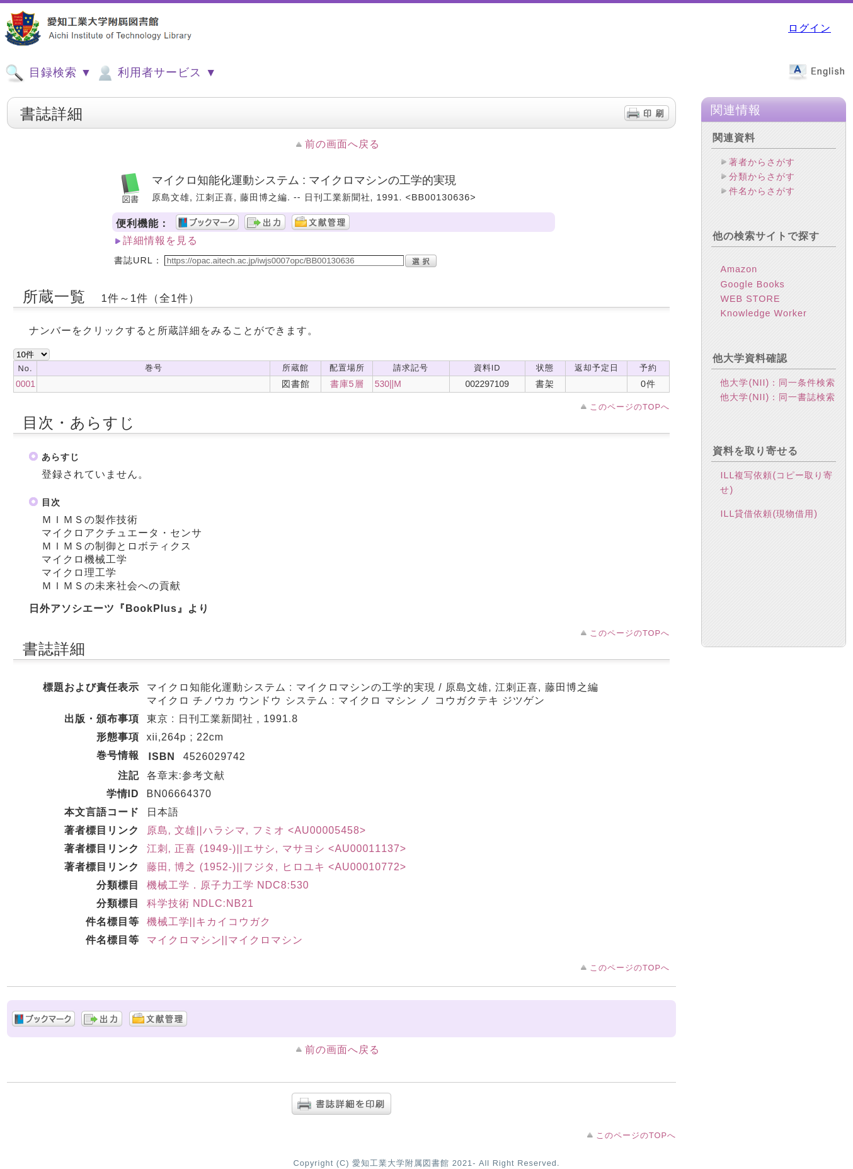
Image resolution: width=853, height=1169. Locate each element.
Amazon (738, 269)
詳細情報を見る (160, 240)
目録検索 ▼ (48, 73)
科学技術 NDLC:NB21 (200, 903)
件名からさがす (762, 191)
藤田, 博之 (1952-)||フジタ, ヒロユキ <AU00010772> (277, 866)
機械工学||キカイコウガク (209, 921)
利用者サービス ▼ (156, 73)
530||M (388, 384)
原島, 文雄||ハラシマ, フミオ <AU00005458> (257, 830)
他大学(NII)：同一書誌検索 (777, 397)
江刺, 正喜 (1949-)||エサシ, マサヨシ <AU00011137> (277, 848)
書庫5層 (347, 384)
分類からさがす (762, 176)
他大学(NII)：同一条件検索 (777, 382)
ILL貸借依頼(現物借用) (769, 514)
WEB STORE (750, 299)
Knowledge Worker (763, 313)
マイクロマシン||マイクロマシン (225, 940)
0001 (25, 384)
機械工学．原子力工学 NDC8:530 (228, 885)
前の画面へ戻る (342, 144)
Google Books (752, 284)
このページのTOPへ (630, 407)
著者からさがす (762, 162)
